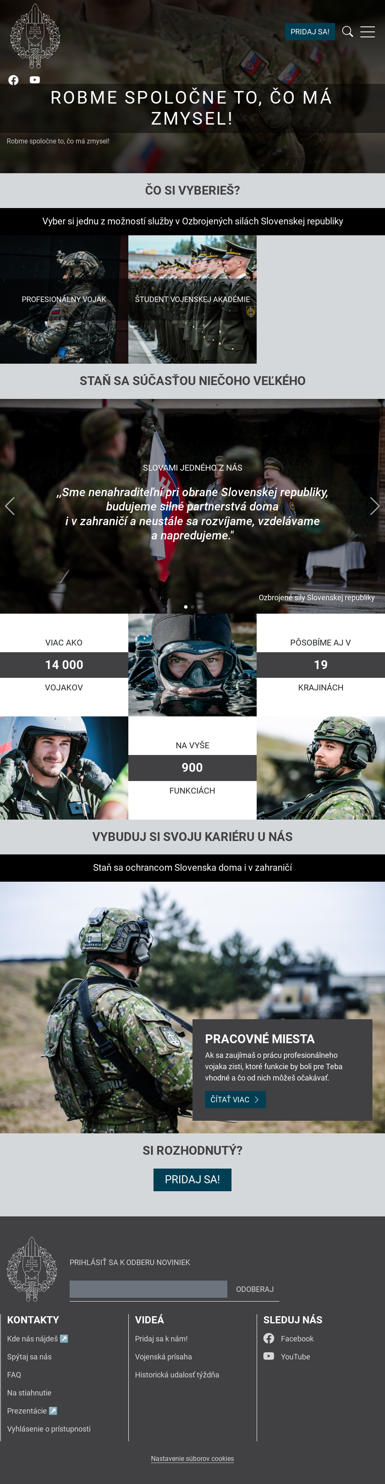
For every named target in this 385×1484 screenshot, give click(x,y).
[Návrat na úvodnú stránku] (35, 36)
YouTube (286, 1356)
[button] (185, 607)
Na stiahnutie (29, 1392)
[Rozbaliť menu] (367, 31)
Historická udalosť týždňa (177, 1374)
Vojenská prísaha (163, 1356)
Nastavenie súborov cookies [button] (192, 1459)
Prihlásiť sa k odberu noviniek (130, 1262)
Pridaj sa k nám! (161, 1338)
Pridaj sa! (310, 32)
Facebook (288, 1338)
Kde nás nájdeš (32, 1338)
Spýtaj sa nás (29, 1356)
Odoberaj (255, 1289)
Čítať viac (235, 1099)
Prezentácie (27, 1410)
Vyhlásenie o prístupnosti (49, 1428)
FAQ (14, 1374)
